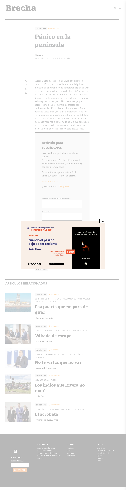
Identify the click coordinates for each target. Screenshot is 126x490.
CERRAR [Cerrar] (103, 221)
